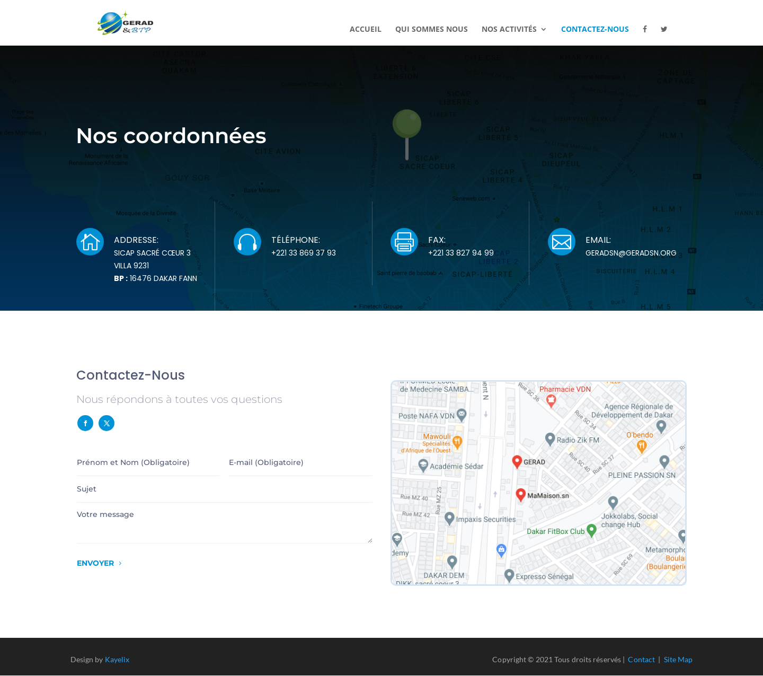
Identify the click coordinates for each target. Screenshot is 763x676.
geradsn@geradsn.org (631, 253)
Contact (641, 659)
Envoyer (95, 563)
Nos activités (509, 29)
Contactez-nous (595, 29)
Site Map (678, 659)
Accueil (366, 29)
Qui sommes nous (431, 29)
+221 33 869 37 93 (303, 253)
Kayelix (117, 659)
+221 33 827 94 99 (461, 253)
